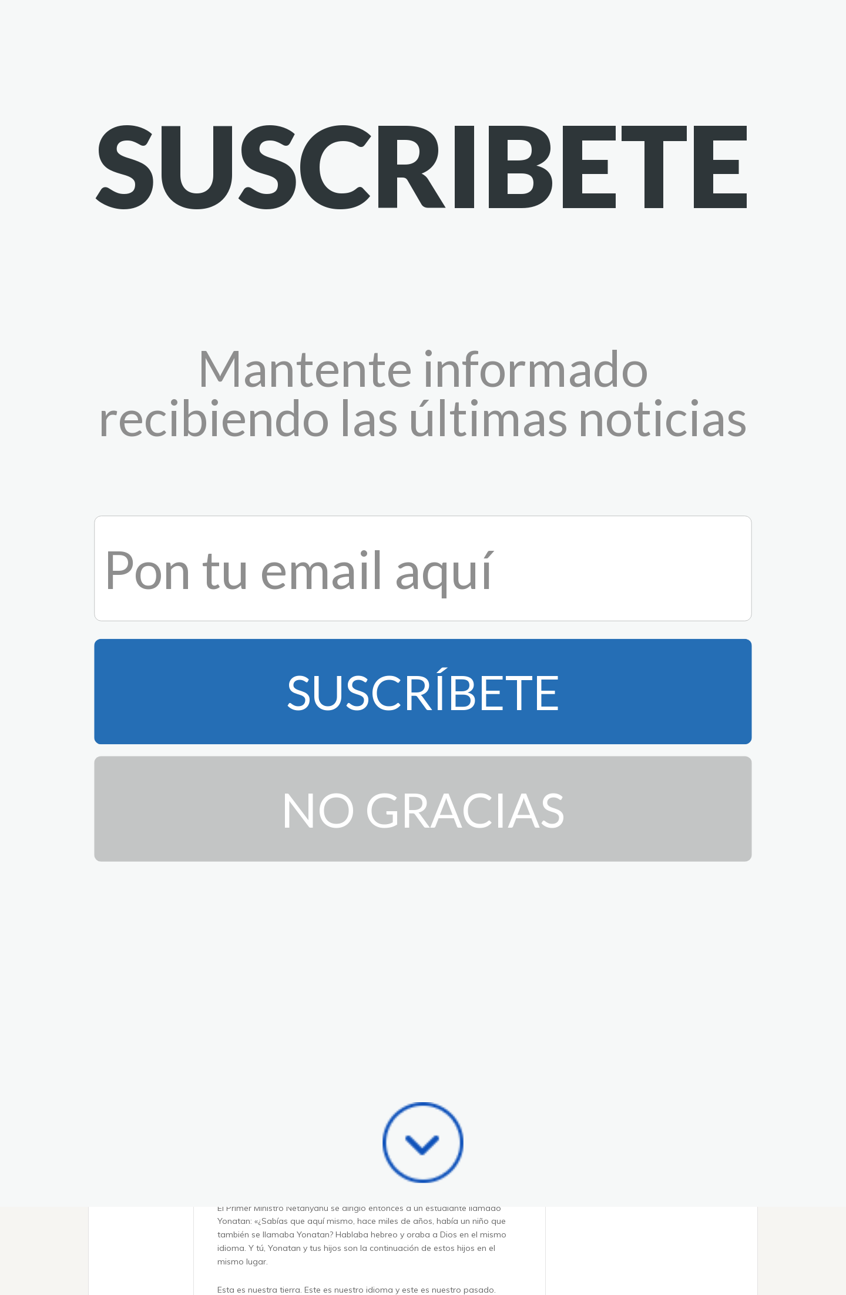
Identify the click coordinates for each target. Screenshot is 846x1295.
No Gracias (423, 432)
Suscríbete (423, 315)
